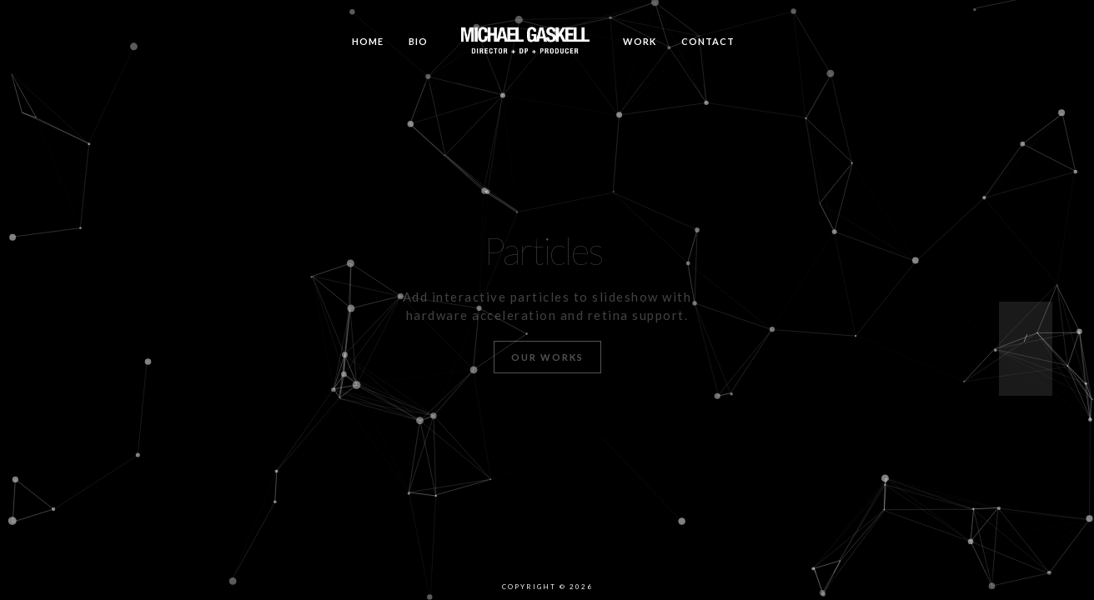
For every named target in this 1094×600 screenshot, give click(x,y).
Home (368, 41)
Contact (708, 41)
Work (639, 41)
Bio (418, 41)
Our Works (547, 357)
